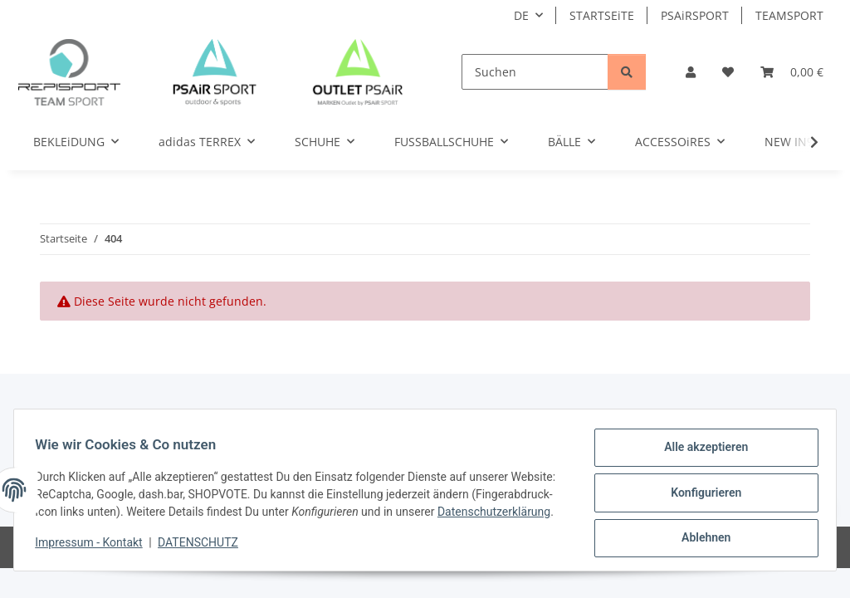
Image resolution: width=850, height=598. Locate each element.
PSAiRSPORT (695, 15)
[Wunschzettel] (728, 71)
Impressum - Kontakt (94, 548)
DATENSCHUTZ (204, 548)
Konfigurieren (700, 489)
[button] (690, 71)
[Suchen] (535, 72)
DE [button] (521, 15)
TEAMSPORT (789, 15)
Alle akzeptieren (700, 446)
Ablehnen (700, 532)
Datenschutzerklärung (97, 517)
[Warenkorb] (792, 71)
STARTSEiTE (601, 15)
